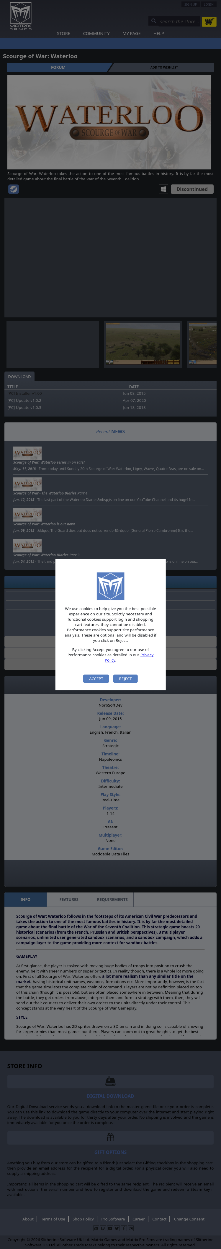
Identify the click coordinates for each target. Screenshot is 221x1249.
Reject (125, 678)
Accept (96, 678)
